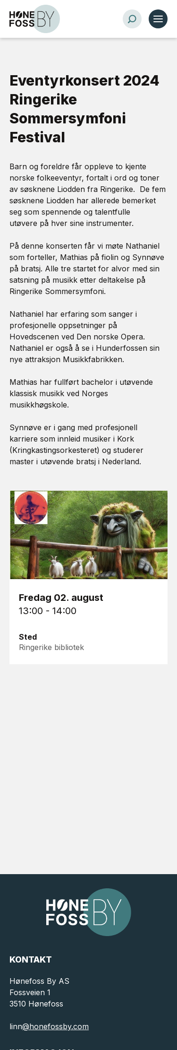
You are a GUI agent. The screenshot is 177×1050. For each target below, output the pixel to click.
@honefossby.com (55, 1026)
